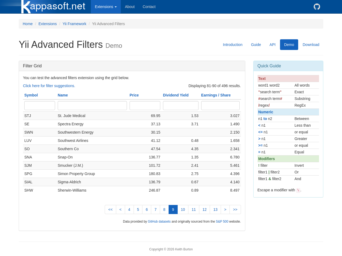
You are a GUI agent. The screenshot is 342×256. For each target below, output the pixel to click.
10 (183, 209)
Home (28, 24)
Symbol (31, 95)
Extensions (47, 24)
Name (63, 95)
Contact (149, 7)
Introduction (232, 44)
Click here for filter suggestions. (49, 86)
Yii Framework (74, 24)
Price (134, 95)
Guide (256, 44)
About (130, 7)
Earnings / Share (216, 95)
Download (311, 44)
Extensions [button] (106, 7)
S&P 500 (222, 221)
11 (194, 209)
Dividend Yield (176, 95)
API (273, 44)
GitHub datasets (159, 221)
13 (215, 209)
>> (235, 209)
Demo (289, 44)
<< (110, 209)
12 (205, 209)
